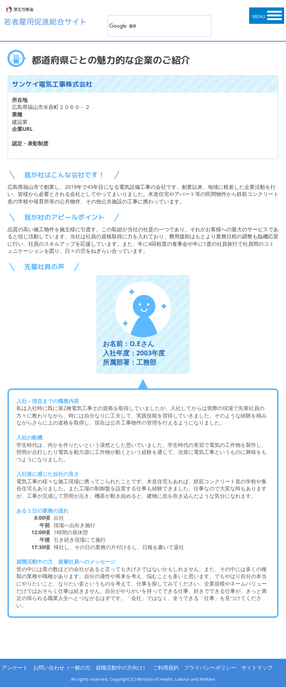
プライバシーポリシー (210, 667)
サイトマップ (257, 667)
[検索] (150, 26)
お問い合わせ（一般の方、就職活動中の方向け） (90, 667)
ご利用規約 (166, 667)
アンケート (15, 667)
